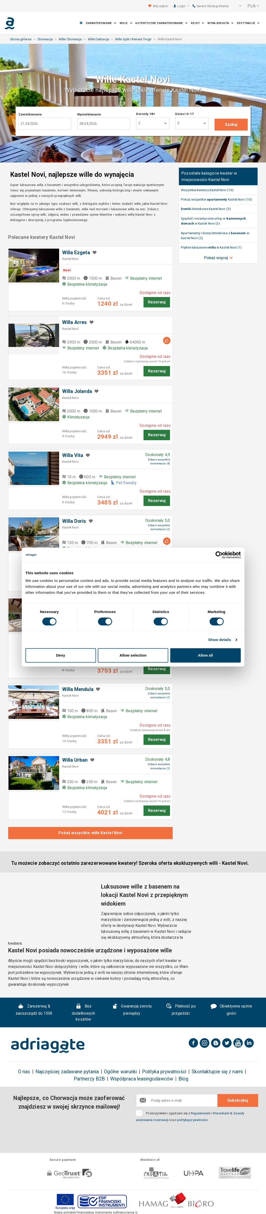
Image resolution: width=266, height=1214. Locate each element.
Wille (126, 23)
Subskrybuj (237, 1100)
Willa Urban (75, 760)
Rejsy (197, 23)
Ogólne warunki (120, 1072)
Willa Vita (72, 455)
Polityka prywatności (164, 1072)
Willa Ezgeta (76, 252)
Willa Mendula (78, 689)
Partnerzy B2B (89, 1079)
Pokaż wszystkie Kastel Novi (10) (216, 199)
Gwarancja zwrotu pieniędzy (132, 1010)
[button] (237, 6)
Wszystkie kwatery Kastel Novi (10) (207, 190)
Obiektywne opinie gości (231, 1010)
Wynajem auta (220, 23)
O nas (24, 1072)
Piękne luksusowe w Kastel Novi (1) (211, 247)
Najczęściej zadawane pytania (67, 1072)
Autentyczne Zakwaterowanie (161, 23)
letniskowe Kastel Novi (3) (206, 209)
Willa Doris (74, 521)
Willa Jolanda (77, 391)
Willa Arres (74, 322)
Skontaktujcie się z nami (217, 1072)
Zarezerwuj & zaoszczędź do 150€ (34, 1010)
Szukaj (231, 124)
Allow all (205, 655)
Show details (219, 640)
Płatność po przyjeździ (181, 1010)
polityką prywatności (192, 1120)
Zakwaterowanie (101, 23)
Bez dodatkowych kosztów (83, 1013)
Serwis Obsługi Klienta (211, 6)
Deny (60, 655)
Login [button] (183, 6)
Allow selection (133, 655)
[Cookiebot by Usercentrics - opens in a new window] (219, 555)
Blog (183, 1079)
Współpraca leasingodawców (141, 1079)
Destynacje (248, 23)
